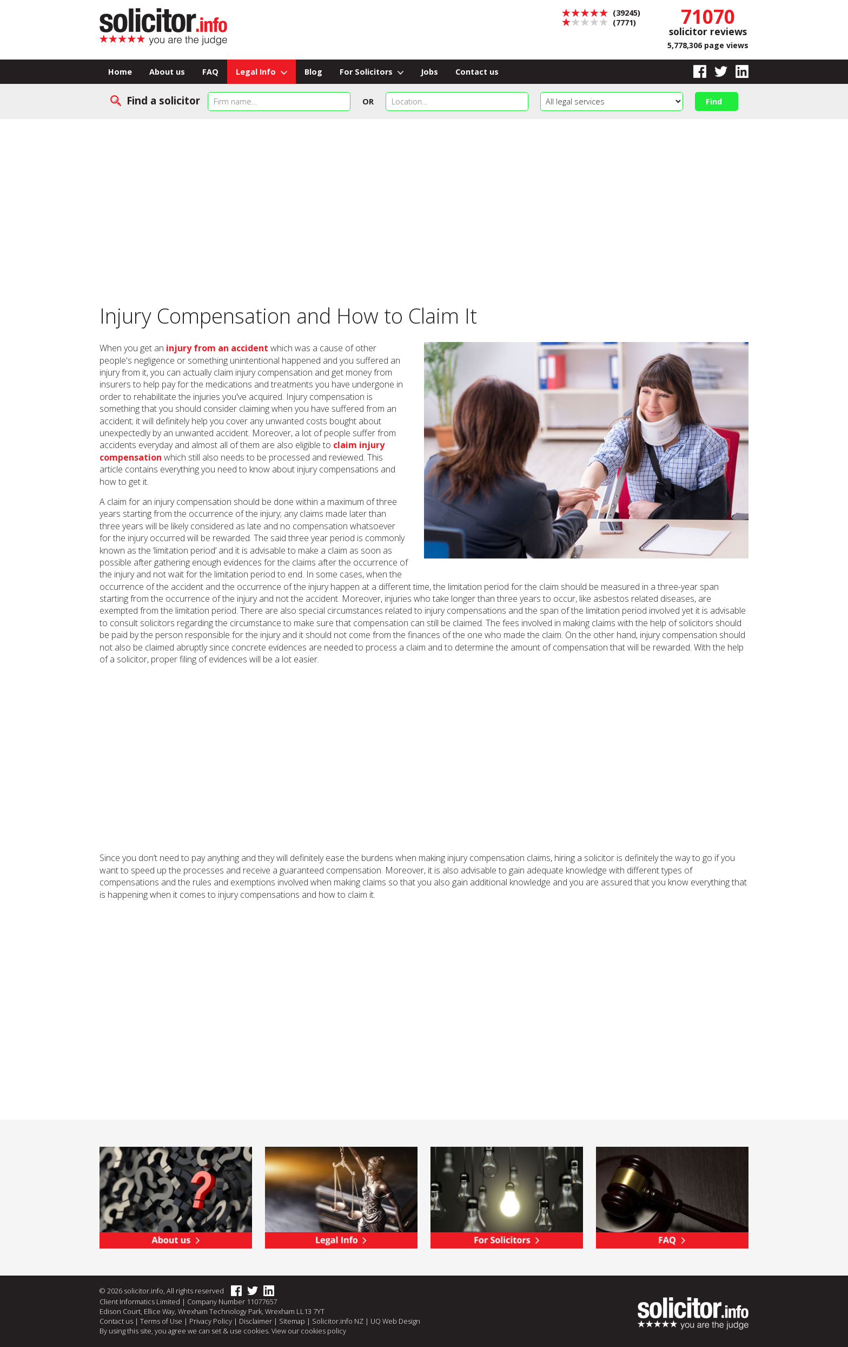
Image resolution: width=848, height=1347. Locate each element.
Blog (313, 72)
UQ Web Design (395, 1321)
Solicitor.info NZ (337, 1321)
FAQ (210, 72)
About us (167, 72)
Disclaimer (255, 1321)
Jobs (429, 72)
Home (120, 72)
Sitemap (292, 1321)
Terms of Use (161, 1321)
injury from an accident (217, 348)
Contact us (477, 72)
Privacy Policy (210, 1321)
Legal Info (261, 72)
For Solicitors (372, 72)
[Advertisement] (424, 200)
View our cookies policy (308, 1331)
